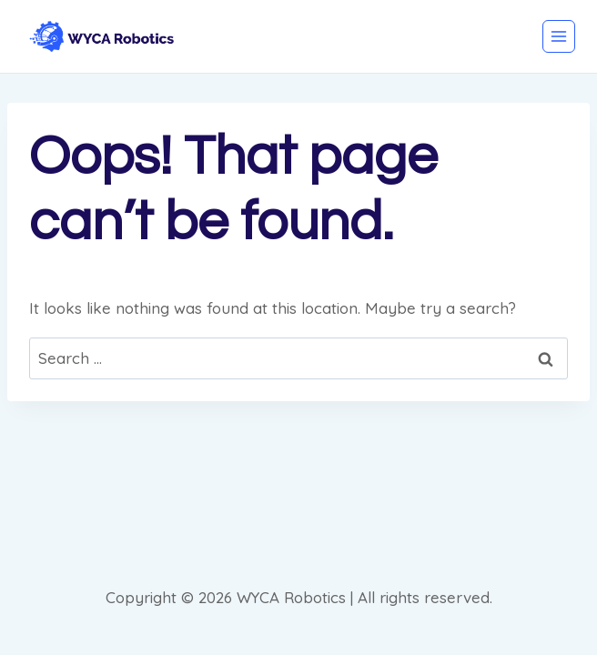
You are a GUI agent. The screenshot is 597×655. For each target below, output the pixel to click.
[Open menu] (558, 36)
